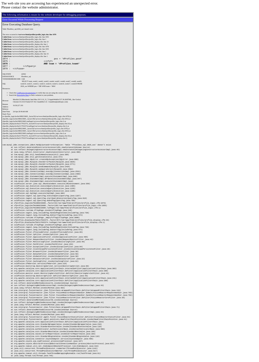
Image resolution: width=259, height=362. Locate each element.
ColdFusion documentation (26, 95)
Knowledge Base (23, 98)
